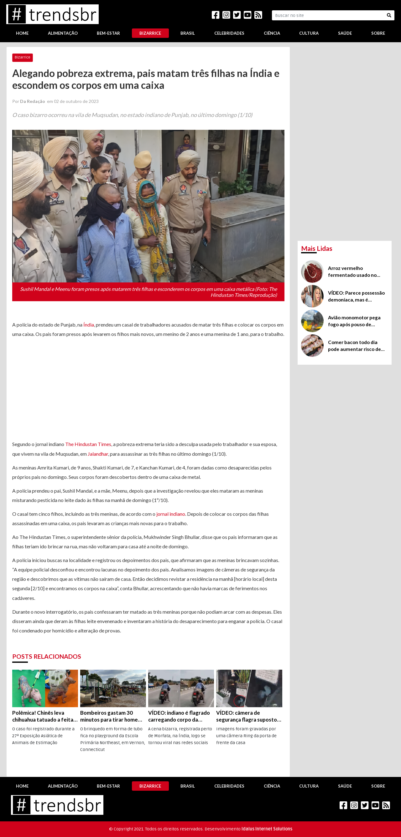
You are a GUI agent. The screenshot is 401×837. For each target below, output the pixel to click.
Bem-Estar (108, 33)
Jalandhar (98, 454)
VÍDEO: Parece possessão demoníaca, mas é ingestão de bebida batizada (356, 296)
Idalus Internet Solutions (267, 829)
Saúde (345, 33)
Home (22, 33)
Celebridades (229, 33)
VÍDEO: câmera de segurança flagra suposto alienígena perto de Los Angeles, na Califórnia (246, 716)
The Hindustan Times (88, 444)
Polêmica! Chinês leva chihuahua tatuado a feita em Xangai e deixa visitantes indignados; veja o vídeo (44, 716)
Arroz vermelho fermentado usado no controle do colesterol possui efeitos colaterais (355, 271)
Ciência (272, 33)
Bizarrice (150, 33)
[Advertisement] (148, 389)
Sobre (378, 33)
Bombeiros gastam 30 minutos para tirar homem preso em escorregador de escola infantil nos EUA (112, 716)
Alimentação (63, 33)
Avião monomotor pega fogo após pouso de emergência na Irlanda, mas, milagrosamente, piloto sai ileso (354, 321)
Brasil (187, 33)
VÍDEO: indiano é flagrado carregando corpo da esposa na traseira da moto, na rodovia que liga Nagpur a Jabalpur (179, 716)
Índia (88, 324)
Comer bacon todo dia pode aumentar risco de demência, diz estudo (354, 346)
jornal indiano (170, 514)
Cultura (309, 33)
